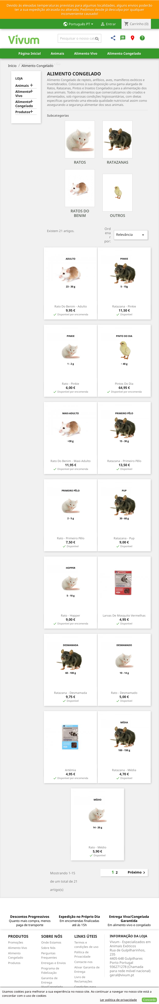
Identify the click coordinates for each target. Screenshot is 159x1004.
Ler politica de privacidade (118, 1000)
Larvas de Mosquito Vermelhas (124, 615)
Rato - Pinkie (70, 384)
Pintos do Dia (124, 384)
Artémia (70, 770)
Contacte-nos (83, 962)
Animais (57, 53)
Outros (117, 215)
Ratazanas (117, 162)
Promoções (15, 942)
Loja (19, 78)
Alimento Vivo (85, 53)
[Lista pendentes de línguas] (79, 24)
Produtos (25, 63)
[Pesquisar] (79, 38)
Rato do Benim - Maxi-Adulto (70, 461)
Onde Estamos (51, 942)
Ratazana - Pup (124, 538)
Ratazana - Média (124, 770)
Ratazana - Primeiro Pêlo (124, 461)
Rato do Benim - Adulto (70, 306)
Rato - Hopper (70, 615)
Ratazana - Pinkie (124, 306)
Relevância (131, 234)
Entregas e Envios (53, 963)
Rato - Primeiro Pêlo (70, 538)
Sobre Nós (51, 63)
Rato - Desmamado (124, 693)
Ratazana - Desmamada (70, 693)
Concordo (149, 1000)
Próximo (137, 872)
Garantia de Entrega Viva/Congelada (52, 982)
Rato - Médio (97, 847)
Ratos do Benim (80, 213)
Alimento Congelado (124, 53)
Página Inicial (29, 53)
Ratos (80, 162)
